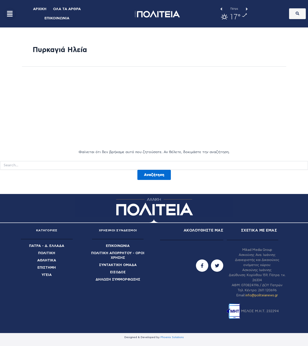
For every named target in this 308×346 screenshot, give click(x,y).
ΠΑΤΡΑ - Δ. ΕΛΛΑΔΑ (47, 246)
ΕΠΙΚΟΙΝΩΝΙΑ (117, 246)
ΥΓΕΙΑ (47, 274)
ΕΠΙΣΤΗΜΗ (46, 267)
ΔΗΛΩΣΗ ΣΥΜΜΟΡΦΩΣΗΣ (117, 278)
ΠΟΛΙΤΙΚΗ (47, 253)
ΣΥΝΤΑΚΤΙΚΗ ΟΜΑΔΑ (117, 264)
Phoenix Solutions (172, 337)
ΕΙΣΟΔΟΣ (118, 271)
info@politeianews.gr (261, 295)
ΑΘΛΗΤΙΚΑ (46, 260)
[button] (9, 13)
